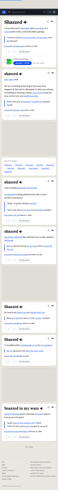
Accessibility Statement (10, 476)
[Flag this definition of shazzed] (52, 73)
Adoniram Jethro (19, 110)
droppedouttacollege (20, 254)
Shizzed (18, 165)
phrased (15, 414)
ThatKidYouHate (19, 46)
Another (7, 414)
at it (30, 318)
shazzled (45, 168)
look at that (18, 423)
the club (26, 210)
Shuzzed (50, 165)
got (11, 350)
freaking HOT (29, 423)
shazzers (21, 168)
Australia (25, 28)
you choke (39, 28)
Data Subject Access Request (40, 468)
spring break (32, 246)
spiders (33, 37)
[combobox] (27, 12)
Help (3, 465)
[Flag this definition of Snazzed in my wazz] (52, 407)
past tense (9, 79)
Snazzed (29, 165)
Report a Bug (6, 479)
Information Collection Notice (40, 462)
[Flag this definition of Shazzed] (52, 21)
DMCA (4, 473)
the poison (25, 37)
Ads (3, 462)
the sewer (43, 37)
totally (40, 210)
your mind (37, 92)
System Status (35, 465)
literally (33, 312)
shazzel (10, 168)
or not (35, 345)
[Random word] (44, 12)
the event (39, 414)
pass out (41, 312)
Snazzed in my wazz (11, 431)
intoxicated (32, 187)
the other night (36, 350)
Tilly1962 (16, 356)
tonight (32, 203)
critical (7, 31)
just (40, 101)
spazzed (8, 171)
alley (28, 350)
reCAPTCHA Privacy (37, 470)
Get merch (24, 52)
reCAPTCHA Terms (37, 473)
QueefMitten (17, 323)
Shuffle (29, 447)
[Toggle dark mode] (50, 12)
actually (35, 101)
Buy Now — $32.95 (22, 63)
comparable (9, 194)
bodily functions (31, 96)
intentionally (26, 345)
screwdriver (47, 345)
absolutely (8, 237)
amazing (26, 101)
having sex (21, 312)
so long (38, 318)
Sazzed (39, 165)
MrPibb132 (25, 431)
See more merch (38, 63)
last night (16, 318)
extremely (21, 187)
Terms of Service (8, 470)
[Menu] (54, 12)
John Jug (16, 215)
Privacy (4, 468)
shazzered (33, 168)
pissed (46, 246)
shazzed (7, 110)
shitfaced (18, 237)
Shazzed (7, 46)
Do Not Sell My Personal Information (43, 476)
